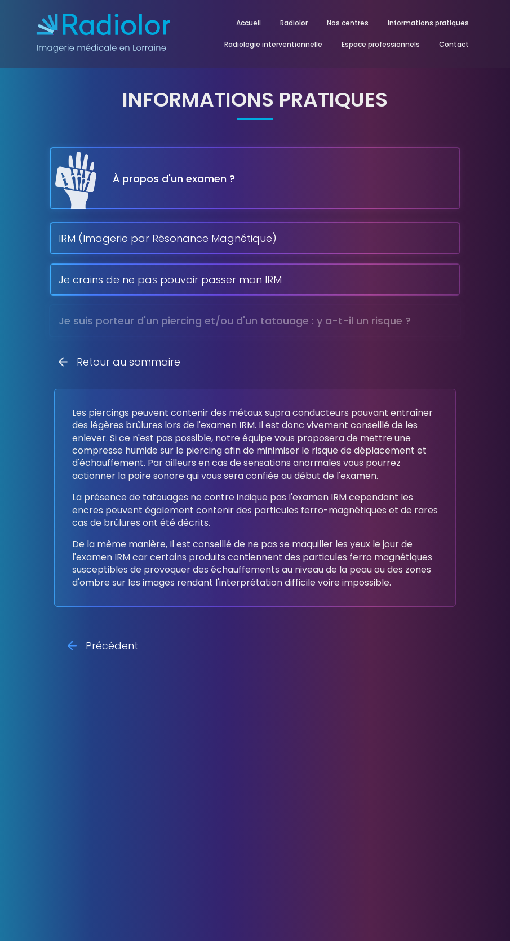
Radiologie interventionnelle (273, 44)
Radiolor (294, 23)
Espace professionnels (381, 44)
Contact (454, 44)
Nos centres (348, 23)
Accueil (248, 23)
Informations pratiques (428, 23)
